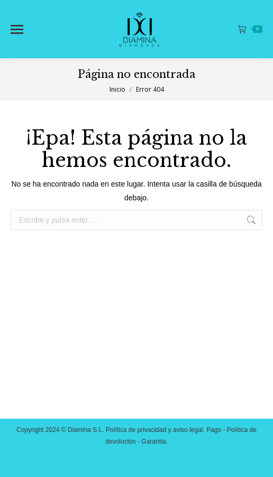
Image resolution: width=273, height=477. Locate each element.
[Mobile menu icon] (17, 29)
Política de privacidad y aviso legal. (155, 430)
